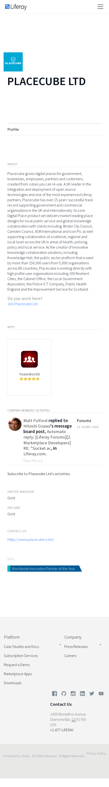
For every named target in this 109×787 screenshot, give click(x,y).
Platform (12, 637)
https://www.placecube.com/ (30, 539)
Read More (33, 460)
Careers (70, 655)
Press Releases (76, 646)
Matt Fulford (35, 420)
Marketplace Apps (18, 673)
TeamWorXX (29, 374)
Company (73, 637)
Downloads (12, 682)
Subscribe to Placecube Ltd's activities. (39, 473)
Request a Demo (17, 664)
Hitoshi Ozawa (36, 426)
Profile (13, 129)
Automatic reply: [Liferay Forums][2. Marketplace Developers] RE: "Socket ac (47, 440)
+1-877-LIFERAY (62, 729)
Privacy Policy (96, 753)
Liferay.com (34, 453)
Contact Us (61, 704)
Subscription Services (21, 655)
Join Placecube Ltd (22, 303)
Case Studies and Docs (21, 646)
